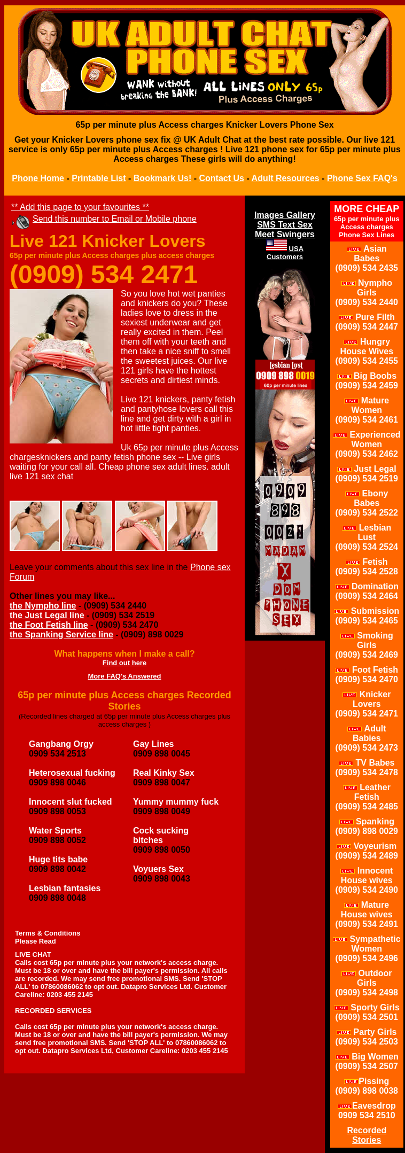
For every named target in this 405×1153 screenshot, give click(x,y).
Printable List (99, 178)
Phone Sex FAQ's (362, 178)
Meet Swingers (285, 234)
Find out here (124, 663)
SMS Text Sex (285, 224)
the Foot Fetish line (49, 624)
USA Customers (285, 253)
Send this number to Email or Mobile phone (115, 218)
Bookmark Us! (162, 178)
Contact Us (221, 178)
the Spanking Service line (61, 634)
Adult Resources (286, 178)
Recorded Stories (366, 1135)
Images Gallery (284, 215)
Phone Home (38, 178)
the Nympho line (43, 605)
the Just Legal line (47, 615)
